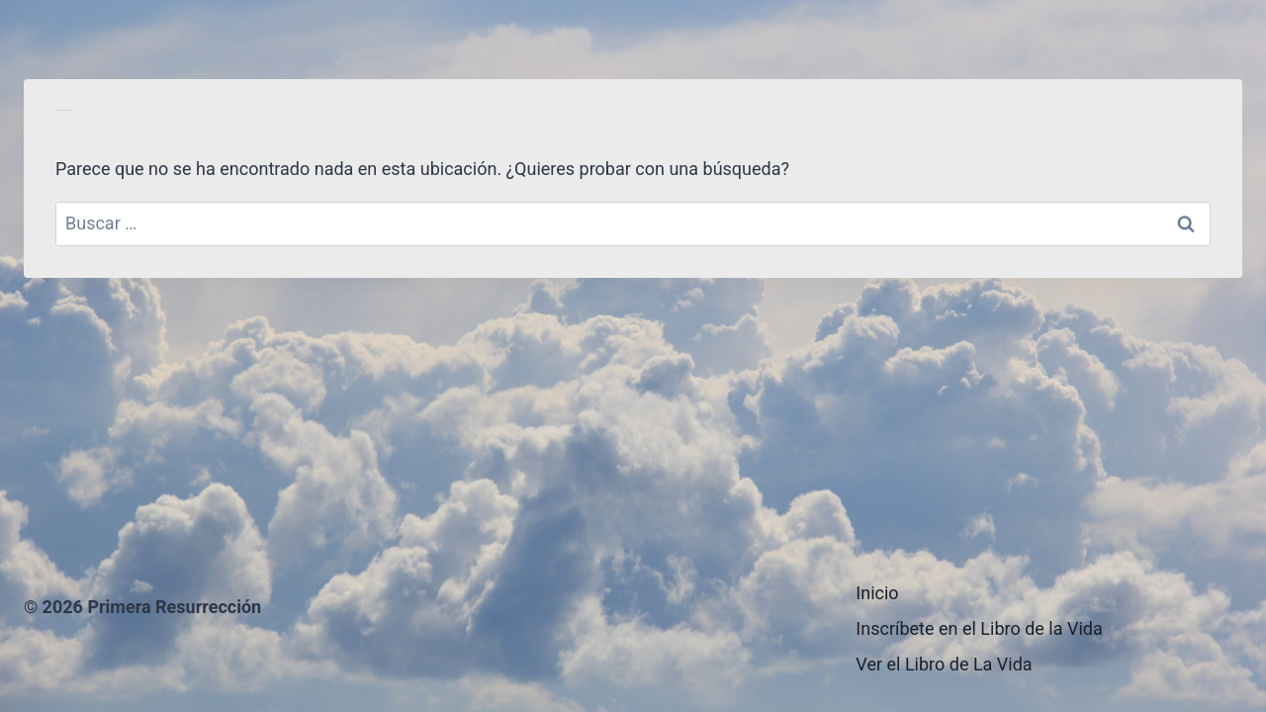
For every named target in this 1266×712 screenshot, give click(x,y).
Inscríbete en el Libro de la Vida (979, 628)
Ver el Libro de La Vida (944, 664)
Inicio (877, 592)
